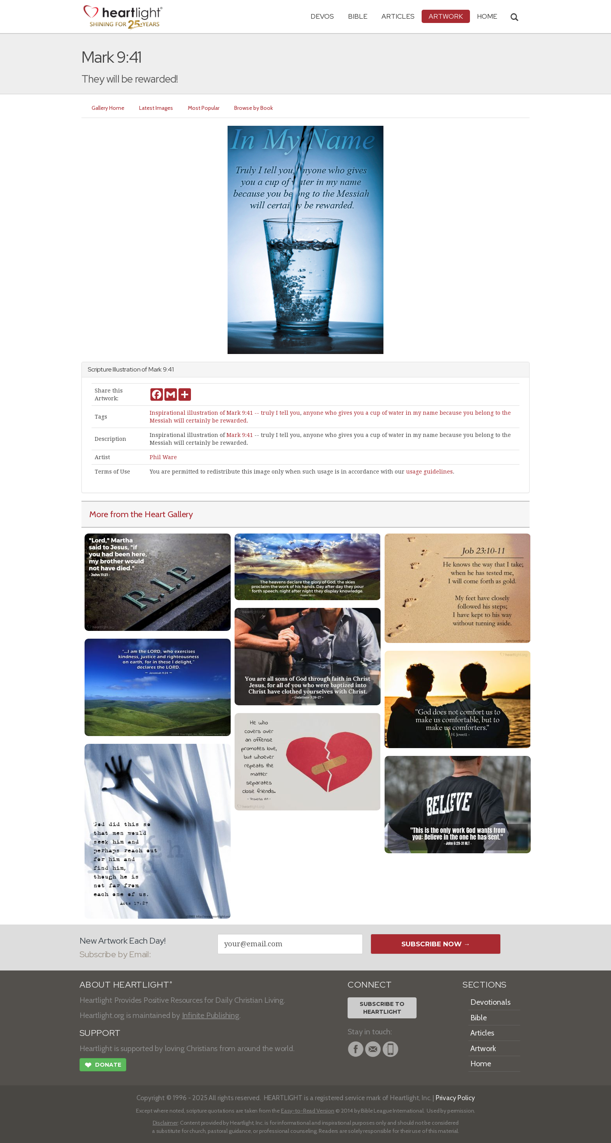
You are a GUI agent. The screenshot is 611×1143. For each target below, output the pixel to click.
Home (480, 1063)
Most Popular (203, 107)
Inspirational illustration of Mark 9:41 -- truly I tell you (225, 413)
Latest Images (156, 107)
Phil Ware (163, 457)
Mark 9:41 (239, 435)
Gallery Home (108, 107)
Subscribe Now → (435, 944)
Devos (322, 16)
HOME (487, 16)
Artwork (446, 16)
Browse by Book (253, 107)
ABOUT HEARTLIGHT (125, 984)
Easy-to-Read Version (307, 1110)
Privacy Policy (455, 1098)
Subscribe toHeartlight (382, 1007)
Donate (103, 1065)
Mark (155, 369)
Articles (398, 16)
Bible (357, 16)
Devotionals (490, 1002)
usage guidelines (429, 471)
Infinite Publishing (210, 1015)
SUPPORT (99, 1033)
